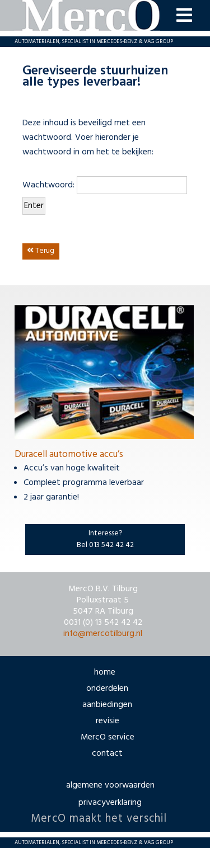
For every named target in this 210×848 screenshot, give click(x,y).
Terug (40, 251)
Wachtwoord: (104, 185)
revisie (107, 721)
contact (107, 753)
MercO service (107, 737)
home (104, 672)
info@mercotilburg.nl (102, 633)
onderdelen (107, 688)
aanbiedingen (107, 705)
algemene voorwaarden (110, 785)
